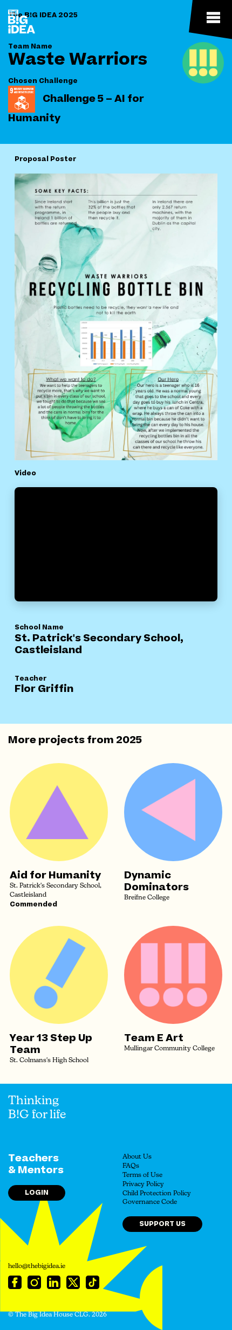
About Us (137, 1157)
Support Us (162, 1224)
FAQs (130, 1166)
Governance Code (149, 1202)
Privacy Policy (143, 1184)
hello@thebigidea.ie (36, 1266)
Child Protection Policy (156, 1193)
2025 (129, 740)
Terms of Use (142, 1175)
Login (37, 1192)
